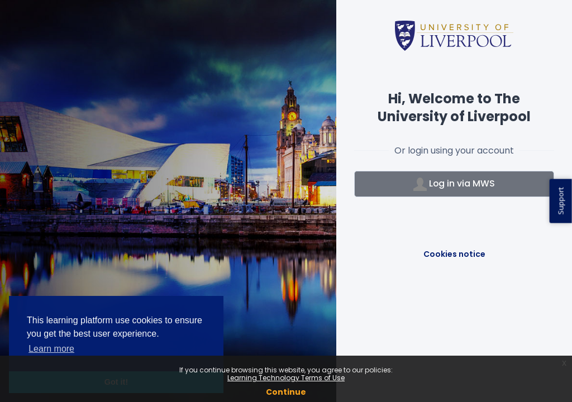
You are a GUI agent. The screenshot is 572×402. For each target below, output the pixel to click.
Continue (286, 392)
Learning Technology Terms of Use (286, 377)
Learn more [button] (51, 348)
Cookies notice (454, 254)
